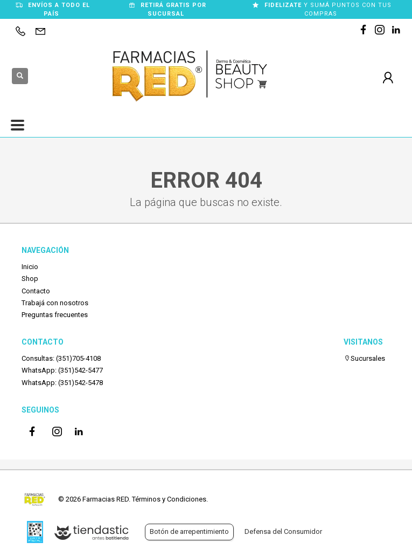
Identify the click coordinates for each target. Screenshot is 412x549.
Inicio (30, 267)
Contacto (36, 291)
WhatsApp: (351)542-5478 (62, 383)
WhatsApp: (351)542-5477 (62, 370)
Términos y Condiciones (169, 499)
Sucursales (364, 358)
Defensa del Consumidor (283, 531)
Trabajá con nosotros (55, 303)
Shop (30, 278)
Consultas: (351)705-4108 (61, 358)
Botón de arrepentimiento (189, 531)
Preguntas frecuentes (55, 315)
